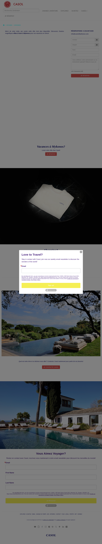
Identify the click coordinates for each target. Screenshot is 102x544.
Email (24, 266)
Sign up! (51, 285)
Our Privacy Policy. (35, 279)
